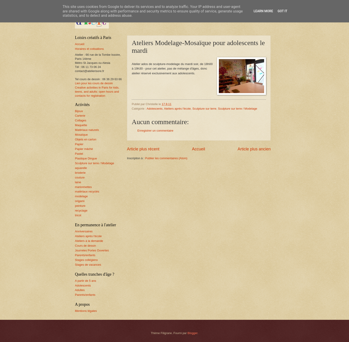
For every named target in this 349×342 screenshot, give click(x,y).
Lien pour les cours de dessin (94, 83)
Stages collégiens (86, 260)
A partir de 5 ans (85, 280)
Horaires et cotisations (89, 49)
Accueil (198, 149)
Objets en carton (85, 139)
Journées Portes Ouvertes (92, 250)
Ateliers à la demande (89, 241)
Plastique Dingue (86, 158)
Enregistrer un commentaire (155, 130)
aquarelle (81, 168)
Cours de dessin (85, 245)
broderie (80, 172)
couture (80, 177)
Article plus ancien (254, 149)
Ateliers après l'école (177, 108)
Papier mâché (84, 149)
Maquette (81, 125)
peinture (80, 205)
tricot (78, 215)
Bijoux (79, 111)
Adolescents (155, 108)
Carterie (80, 115)
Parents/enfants (85, 255)
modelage (81, 196)
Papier (79, 144)
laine (78, 182)
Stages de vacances (88, 264)
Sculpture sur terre (204, 108)
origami (79, 201)
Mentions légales (86, 311)
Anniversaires (84, 231)
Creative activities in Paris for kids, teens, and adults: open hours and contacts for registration (97, 91)
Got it (282, 11)
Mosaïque (81, 134)
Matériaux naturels (87, 130)
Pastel (79, 153)
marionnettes (83, 187)
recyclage (81, 210)
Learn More (263, 11)
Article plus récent (143, 149)
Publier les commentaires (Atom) (166, 158)
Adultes (80, 290)
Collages (80, 120)
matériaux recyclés (87, 191)
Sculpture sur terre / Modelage (237, 108)
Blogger (193, 333)
